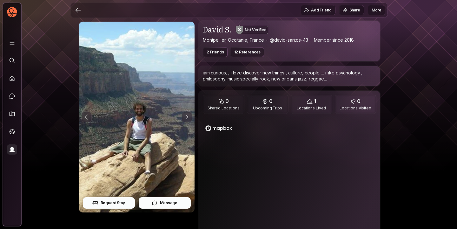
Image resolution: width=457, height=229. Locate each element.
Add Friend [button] (317, 10)
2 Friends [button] (215, 52)
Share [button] (351, 10)
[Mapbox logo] (219, 128)
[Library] (12, 43)
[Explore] (12, 60)
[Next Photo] (187, 117)
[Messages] (12, 96)
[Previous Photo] (87, 117)
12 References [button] (247, 52)
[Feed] (12, 78)
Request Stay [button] (108, 203)
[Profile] (12, 149)
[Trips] (12, 132)
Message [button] (164, 203)
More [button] (376, 10)
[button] (12, 114)
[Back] (78, 10)
